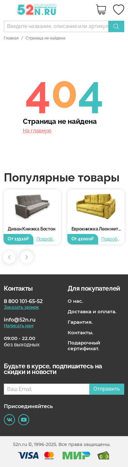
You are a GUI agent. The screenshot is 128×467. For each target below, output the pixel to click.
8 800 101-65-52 (23, 301)
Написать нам (18, 325)
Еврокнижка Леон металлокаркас (98, 228)
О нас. (75, 301)
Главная (11, 38)
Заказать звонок (21, 307)
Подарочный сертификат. (84, 345)
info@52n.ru (20, 320)
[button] (9, 257)
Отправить (106, 389)
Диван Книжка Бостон (31, 228)
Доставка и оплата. (92, 312)
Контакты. (80, 333)
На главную (37, 131)
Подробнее (47, 239)
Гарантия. (80, 322)
